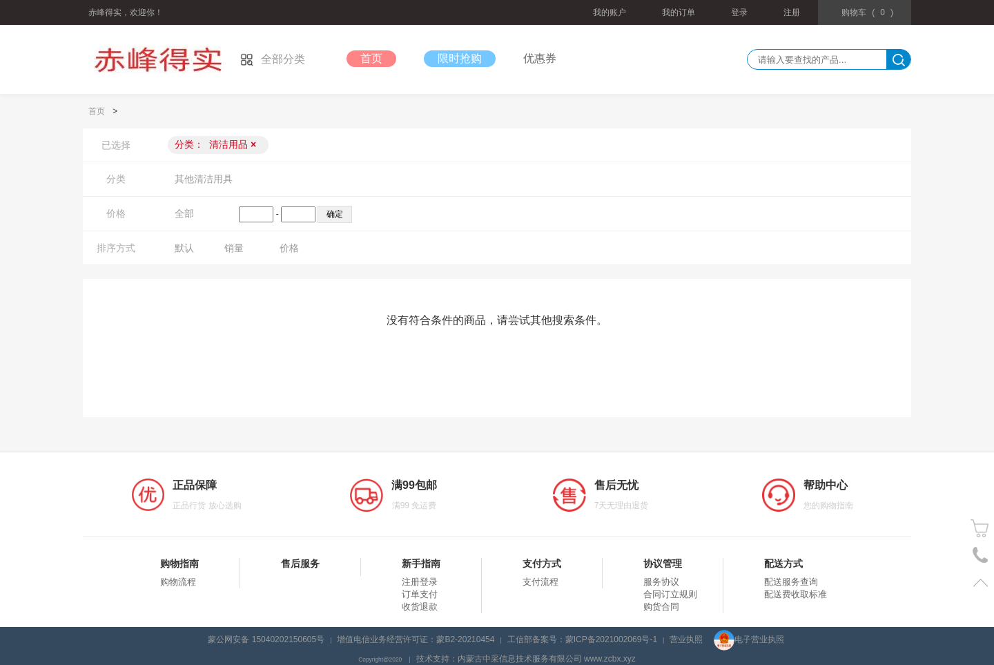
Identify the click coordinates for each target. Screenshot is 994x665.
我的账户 (609, 12)
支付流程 (540, 582)
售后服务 (300, 563)
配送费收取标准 (795, 594)
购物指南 (179, 563)
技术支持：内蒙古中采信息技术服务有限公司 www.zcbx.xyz (526, 659)
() (867, 12)
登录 (739, 12)
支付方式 (542, 563)
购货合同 (661, 606)
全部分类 (272, 59)
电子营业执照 (749, 639)
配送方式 (783, 563)
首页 (371, 58)
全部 (184, 213)
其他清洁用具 (204, 178)
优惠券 (539, 58)
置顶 (980, 582)
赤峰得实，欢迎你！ (125, 12)
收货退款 (420, 606)
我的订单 (678, 12)
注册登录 (420, 582)
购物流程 (178, 582)
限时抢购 (460, 58)
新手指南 (421, 563)
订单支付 (420, 594)
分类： (215, 144)
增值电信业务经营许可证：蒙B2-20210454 (415, 639)
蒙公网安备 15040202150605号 (266, 639)
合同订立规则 (670, 594)
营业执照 (686, 639)
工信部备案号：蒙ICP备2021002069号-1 (582, 639)
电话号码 (980, 555)
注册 (791, 12)
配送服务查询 (791, 582)
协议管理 (662, 563)
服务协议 (661, 582)
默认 (184, 247)
